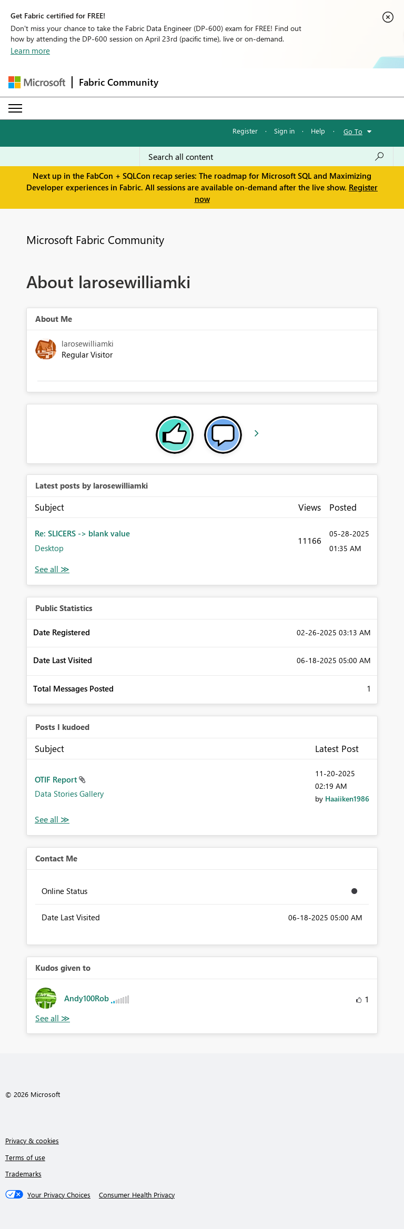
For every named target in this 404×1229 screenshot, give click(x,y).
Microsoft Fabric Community (95, 239)
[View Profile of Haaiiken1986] (347, 799)
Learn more (30, 50)
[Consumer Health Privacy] (137, 1194)
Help (318, 130)
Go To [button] (353, 131)
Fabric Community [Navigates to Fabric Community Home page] (118, 82)
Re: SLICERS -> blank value (82, 533)
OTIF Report (57, 779)
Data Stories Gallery (69, 793)
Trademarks (23, 1173)
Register (245, 130)
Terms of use (25, 1157)
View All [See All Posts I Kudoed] (52, 820)
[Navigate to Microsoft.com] (36, 82)
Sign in (284, 130)
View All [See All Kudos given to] (52, 1018)
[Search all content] (266, 157)
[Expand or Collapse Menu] (15, 108)
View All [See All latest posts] (52, 569)
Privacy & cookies (32, 1140)
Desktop (49, 548)
